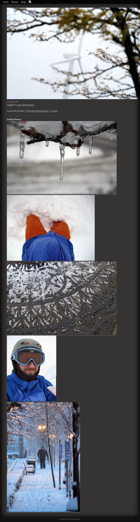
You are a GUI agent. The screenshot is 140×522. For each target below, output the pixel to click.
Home (6, 2)
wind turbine (28, 105)
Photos (14, 2)
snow (18, 105)
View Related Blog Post (38, 111)
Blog (23, 2)
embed (54, 111)
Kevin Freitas (75, 519)
